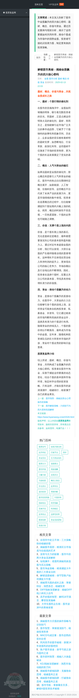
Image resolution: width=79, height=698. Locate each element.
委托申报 (42, 469)
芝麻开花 (42, 509)
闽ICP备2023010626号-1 (43, 695)
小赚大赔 (42, 475)
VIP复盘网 (55, 4)
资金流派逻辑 (56, 520)
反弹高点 (42, 514)
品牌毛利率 (55, 514)
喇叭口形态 (55, 480)
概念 (65, 78)
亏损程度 (42, 480)
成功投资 (42, 492)
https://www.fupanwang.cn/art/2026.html (56, 417)
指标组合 (42, 503)
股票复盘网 (40, 13)
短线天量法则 (56, 447)
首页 (49, 57)
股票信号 (42, 447)
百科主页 (39, 4)
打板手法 (54, 452)
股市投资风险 (44, 497)
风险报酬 (54, 469)
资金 (42, 82)
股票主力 (42, 464)
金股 (46, 78)
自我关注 (54, 475)
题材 (60, 78)
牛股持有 (57, 497)
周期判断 (54, 492)
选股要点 (54, 464)
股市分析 (53, 78)
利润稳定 (54, 509)
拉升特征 (42, 452)
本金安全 (42, 458)
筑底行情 (42, 525)
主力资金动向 (56, 458)
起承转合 (54, 486)
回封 (64, 452)
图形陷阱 (42, 520)
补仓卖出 (42, 486)
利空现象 (54, 503)
